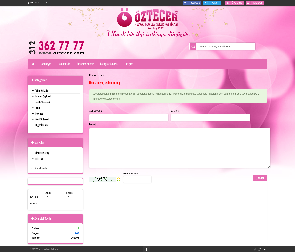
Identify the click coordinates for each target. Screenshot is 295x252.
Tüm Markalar (40, 168)
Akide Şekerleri (42, 102)
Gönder (260, 177)
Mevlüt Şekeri (42, 119)
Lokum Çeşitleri (43, 96)
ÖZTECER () (42, 153)
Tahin (37, 108)
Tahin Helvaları (42, 90)
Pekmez (39, 113)
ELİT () (39, 159)
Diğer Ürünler (41, 125)
